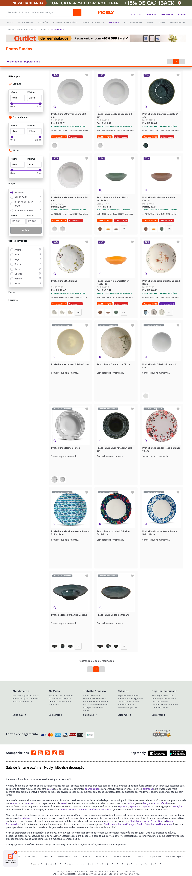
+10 (123, 229)
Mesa (33, 29)
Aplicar (26, 230)
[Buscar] (77, 12)
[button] (26, 62)
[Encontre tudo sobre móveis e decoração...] (40, 12)
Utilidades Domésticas (17, 29)
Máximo (31, 92)
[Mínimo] (17, 97)
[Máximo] (34, 97)
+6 (78, 312)
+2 (169, 312)
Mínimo (14, 92)
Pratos (43, 29)
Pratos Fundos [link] (57, 29)
